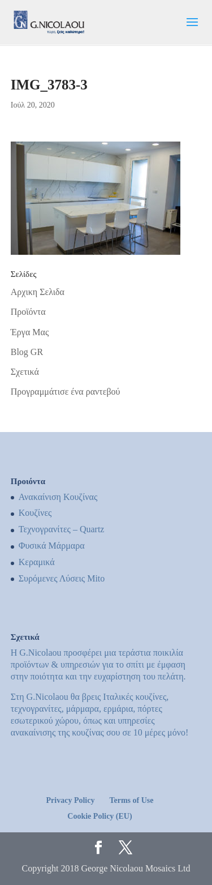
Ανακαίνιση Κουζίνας (58, 497)
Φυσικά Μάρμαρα (52, 545)
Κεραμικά (37, 562)
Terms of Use (131, 800)
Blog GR (27, 352)
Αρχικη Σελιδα (37, 292)
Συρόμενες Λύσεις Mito (62, 578)
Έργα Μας (30, 332)
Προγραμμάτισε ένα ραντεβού (65, 391)
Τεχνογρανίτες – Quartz (62, 529)
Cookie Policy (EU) (99, 816)
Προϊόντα (28, 312)
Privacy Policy (70, 800)
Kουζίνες (35, 513)
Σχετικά (25, 372)
